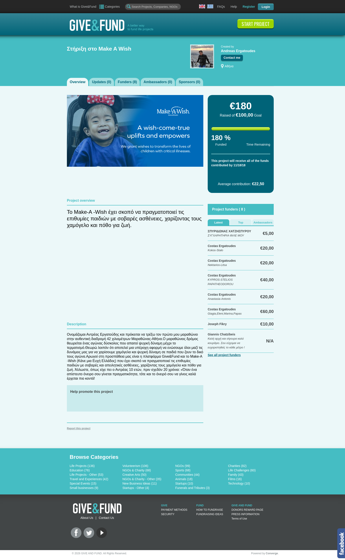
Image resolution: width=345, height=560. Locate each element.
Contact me (232, 57)
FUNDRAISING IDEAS (209, 514)
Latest (218, 222)
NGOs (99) (182, 466)
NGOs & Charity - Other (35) (142, 479)
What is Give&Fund (83, 6)
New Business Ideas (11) (140, 483)
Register (249, 6)
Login (266, 7)
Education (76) (80, 470)
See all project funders (224, 355)
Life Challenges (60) (242, 470)
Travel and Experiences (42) (89, 479)
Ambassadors (262, 222)
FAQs (221, 6)
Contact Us (106, 518)
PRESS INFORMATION (245, 514)
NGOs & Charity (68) (137, 470)
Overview (77, 82)
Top (240, 222)
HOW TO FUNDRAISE (209, 509)
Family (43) (236, 474)
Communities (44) (187, 474)
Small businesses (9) (84, 488)
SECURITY (167, 514)
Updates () (101, 82)
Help (234, 6)
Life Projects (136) (82, 466)
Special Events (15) (83, 483)
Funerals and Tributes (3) (192, 488)
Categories (112, 6)
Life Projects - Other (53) (86, 474)
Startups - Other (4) (136, 488)
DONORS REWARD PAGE (247, 509)
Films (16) (235, 479)
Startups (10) (184, 483)
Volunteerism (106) (136, 466)
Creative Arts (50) (135, 474)
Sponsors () (189, 82)
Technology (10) (239, 483)
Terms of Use (239, 518)
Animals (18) (184, 479)
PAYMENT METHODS (174, 509)
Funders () (127, 82)
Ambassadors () (157, 82)
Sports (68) (183, 470)
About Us (87, 518)
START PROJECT (256, 23)
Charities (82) (237, 466)
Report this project (78, 428)
